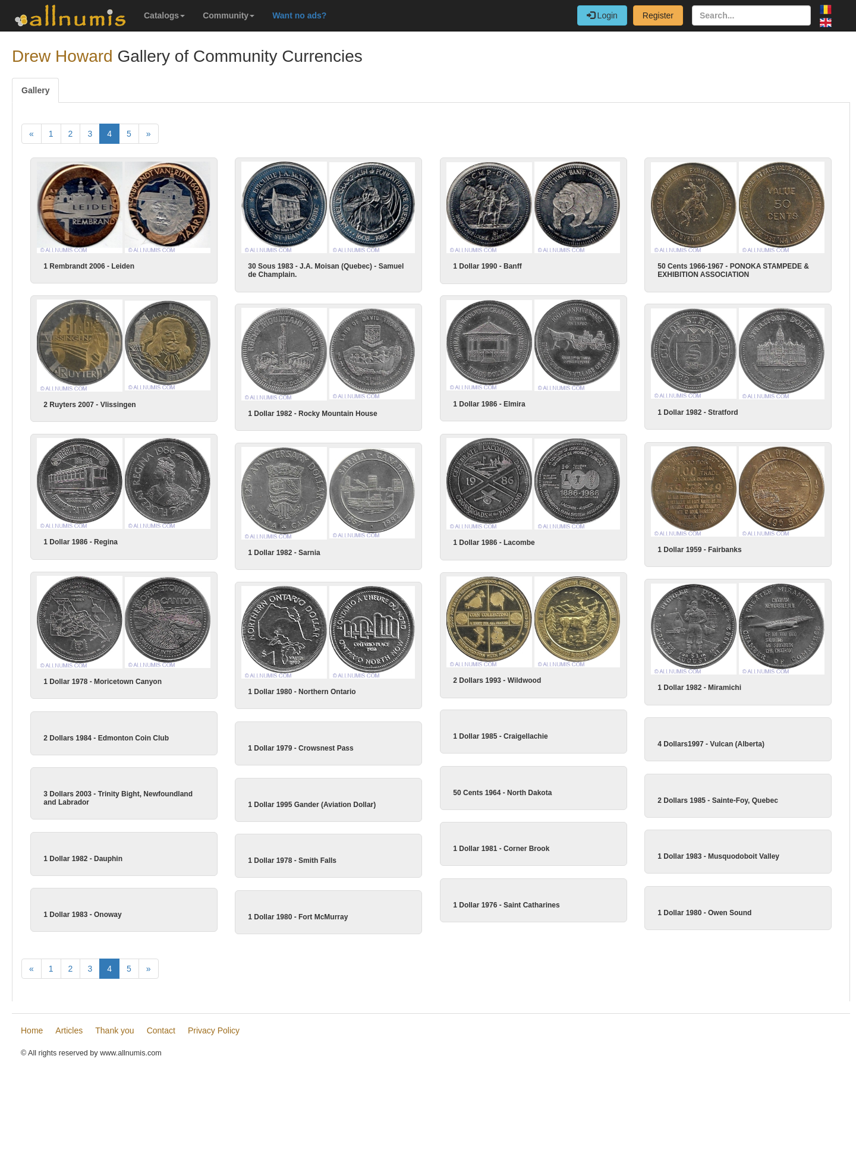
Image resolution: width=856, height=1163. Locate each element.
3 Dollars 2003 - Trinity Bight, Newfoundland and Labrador (129, 850)
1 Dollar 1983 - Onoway (94, 1076)
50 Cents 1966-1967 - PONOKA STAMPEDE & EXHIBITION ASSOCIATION (733, 270)
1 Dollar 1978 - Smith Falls (303, 967)
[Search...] (751, 15)
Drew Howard (62, 56)
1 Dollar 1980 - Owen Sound (694, 1074)
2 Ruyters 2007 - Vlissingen (89, 404)
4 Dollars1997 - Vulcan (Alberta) (700, 741)
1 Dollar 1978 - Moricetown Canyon (102, 680)
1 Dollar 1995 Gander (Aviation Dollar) (323, 856)
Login (602, 15)
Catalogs (164, 15)
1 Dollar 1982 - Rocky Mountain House (312, 413)
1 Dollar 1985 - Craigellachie (489, 734)
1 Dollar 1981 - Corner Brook (490, 955)
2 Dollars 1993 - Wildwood (497, 679)
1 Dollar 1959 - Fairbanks (689, 548)
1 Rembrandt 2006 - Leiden (88, 266)
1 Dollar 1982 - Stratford (698, 412)
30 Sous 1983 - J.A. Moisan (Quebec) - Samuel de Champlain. (326, 270)
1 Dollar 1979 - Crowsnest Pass (311, 746)
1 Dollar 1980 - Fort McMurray (309, 1078)
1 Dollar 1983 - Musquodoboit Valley (708, 963)
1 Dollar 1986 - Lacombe (483, 541)
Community (228, 15)
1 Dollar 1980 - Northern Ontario (313, 690)
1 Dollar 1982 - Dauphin (94, 965)
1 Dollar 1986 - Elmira (489, 403)
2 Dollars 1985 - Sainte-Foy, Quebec (707, 852)
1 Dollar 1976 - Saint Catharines (495, 1067)
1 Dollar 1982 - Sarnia (295, 551)
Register (658, 15)
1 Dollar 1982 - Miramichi (689, 686)
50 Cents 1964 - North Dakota (491, 845)
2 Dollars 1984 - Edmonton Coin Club (117, 735)
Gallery (35, 90)
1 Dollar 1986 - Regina (92, 541)
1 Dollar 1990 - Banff (487, 266)
